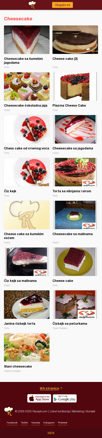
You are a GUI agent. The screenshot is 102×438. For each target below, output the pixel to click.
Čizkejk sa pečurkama (75, 310)
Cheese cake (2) (75, 47)
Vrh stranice (49, 388)
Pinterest (62, 422)
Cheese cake (75, 267)
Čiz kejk (27, 177)
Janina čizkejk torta (27, 310)
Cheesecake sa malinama (75, 222)
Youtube (35, 422)
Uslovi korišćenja (60, 411)
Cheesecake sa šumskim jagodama (27, 47)
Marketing (78, 411)
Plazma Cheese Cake (75, 92)
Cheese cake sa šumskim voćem (27, 222)
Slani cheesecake (27, 352)
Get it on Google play (65, 398)
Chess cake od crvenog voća (27, 134)
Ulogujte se (62, 5)
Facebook (12, 422)
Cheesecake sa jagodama (75, 134)
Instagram (49, 422)
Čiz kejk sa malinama (27, 267)
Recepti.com (8, 411)
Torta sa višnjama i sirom (75, 177)
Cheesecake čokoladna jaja (27, 92)
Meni (51, 433)
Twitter (24, 422)
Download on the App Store (39, 398)
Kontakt (90, 411)
